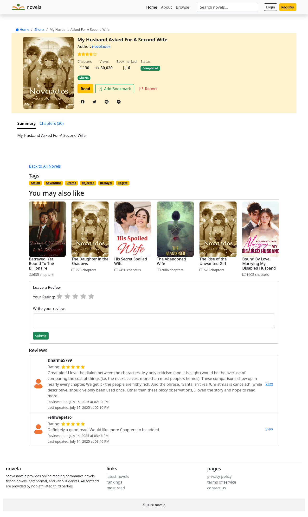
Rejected (88, 183)
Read (85, 88)
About (166, 7)
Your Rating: (44, 297)
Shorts (39, 29)
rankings (114, 482)
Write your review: (49, 308)
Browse (182, 7)
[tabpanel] (154, 135)
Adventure (53, 183)
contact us (216, 488)
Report (148, 89)
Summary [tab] (26, 123)
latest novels (118, 476)
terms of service (221, 482)
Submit (40, 336)
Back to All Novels (45, 166)
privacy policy (219, 476)
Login (270, 7)
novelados (101, 46)
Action (35, 183)
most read (116, 488)
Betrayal (106, 183)
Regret (123, 183)
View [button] (269, 383)
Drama (71, 183)
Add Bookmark (114, 89)
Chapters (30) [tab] (51, 123)
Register (287, 7)
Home (151, 7)
